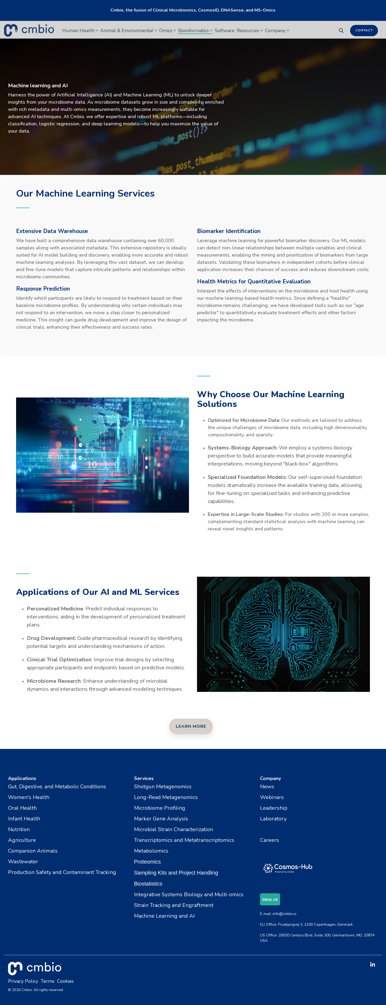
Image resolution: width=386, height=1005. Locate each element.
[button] (373, 965)
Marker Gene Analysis (161, 818)
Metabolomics (151, 850)
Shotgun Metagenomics (163, 786)
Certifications (276, 829)
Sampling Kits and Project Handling (176, 873)
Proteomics (147, 862)
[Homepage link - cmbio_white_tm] (35, 972)
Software (225, 30)
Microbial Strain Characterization (173, 829)
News (267, 786)
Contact (364, 30)
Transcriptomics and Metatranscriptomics (184, 840)
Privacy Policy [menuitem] (23, 981)
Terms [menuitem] (47, 981)
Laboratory (273, 818)
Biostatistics (148, 884)
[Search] (341, 30)
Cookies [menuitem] (65, 981)
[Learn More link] (191, 726)
